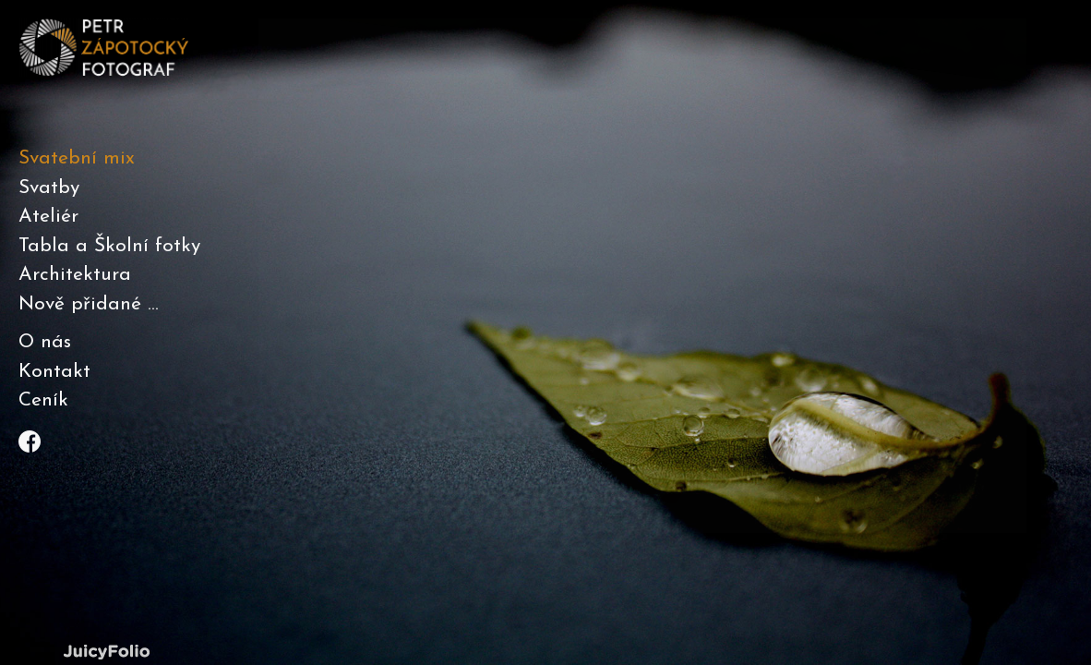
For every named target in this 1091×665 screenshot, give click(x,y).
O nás (44, 342)
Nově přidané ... (88, 304)
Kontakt (54, 371)
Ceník (43, 400)
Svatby (48, 188)
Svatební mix (76, 158)
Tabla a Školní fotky (109, 246)
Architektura (74, 274)
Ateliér (48, 216)
